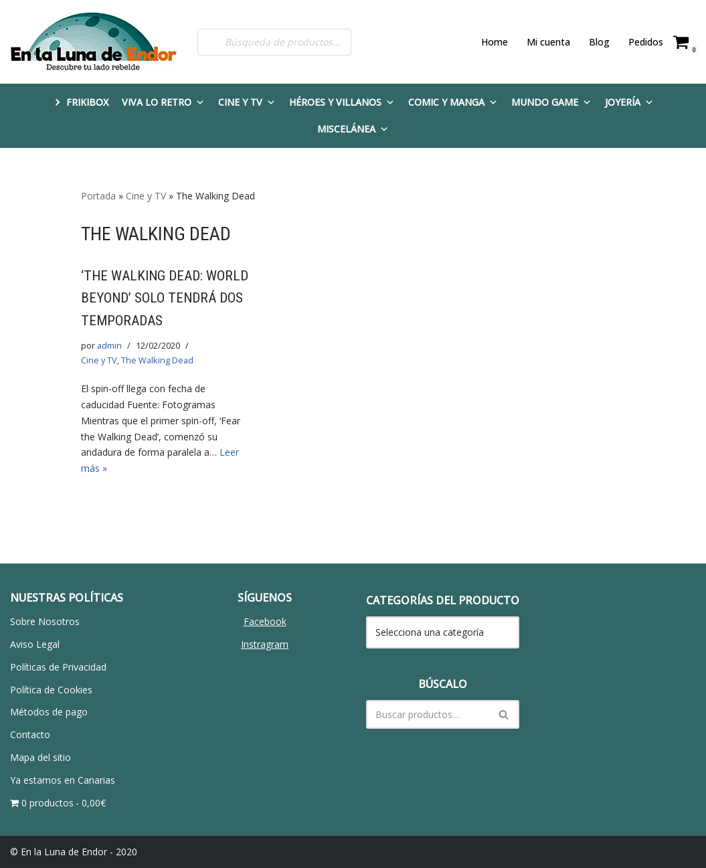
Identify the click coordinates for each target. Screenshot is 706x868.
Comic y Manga (453, 102)
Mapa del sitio (40, 757)
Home (494, 41)
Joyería (629, 102)
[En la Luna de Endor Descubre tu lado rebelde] (93, 42)
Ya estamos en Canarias (62, 780)
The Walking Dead (157, 360)
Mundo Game (551, 102)
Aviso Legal (35, 644)
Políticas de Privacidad (58, 667)
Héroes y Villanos (342, 102)
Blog (599, 41)
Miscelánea (353, 128)
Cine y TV (247, 102)
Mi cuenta (548, 41)
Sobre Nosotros (45, 621)
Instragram (264, 644)
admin (109, 345)
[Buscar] (428, 714)
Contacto (30, 734)
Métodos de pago (49, 711)
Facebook (265, 621)
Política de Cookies (51, 689)
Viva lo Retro (163, 102)
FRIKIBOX (87, 102)
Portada (98, 195)
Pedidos (645, 41)
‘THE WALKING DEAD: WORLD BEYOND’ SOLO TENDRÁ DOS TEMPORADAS (164, 298)
